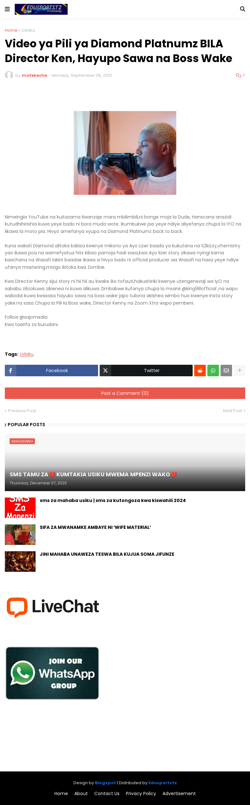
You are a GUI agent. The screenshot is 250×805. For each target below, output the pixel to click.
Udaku (28, 30)
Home (11, 30)
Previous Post (22, 411)
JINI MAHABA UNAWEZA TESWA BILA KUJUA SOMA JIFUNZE (107, 554)
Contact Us (107, 794)
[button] (7, 9)
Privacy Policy (141, 794)
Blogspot (105, 783)
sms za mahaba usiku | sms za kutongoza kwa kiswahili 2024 (113, 501)
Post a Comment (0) (125, 393)
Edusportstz (162, 783)
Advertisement (179, 794)
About (81, 794)
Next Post (232, 411)
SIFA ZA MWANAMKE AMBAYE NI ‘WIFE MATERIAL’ (95, 527)
